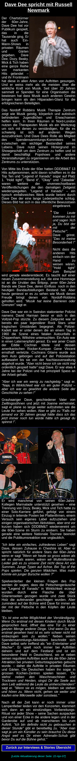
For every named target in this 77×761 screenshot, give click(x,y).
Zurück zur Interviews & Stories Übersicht (38, 747)
